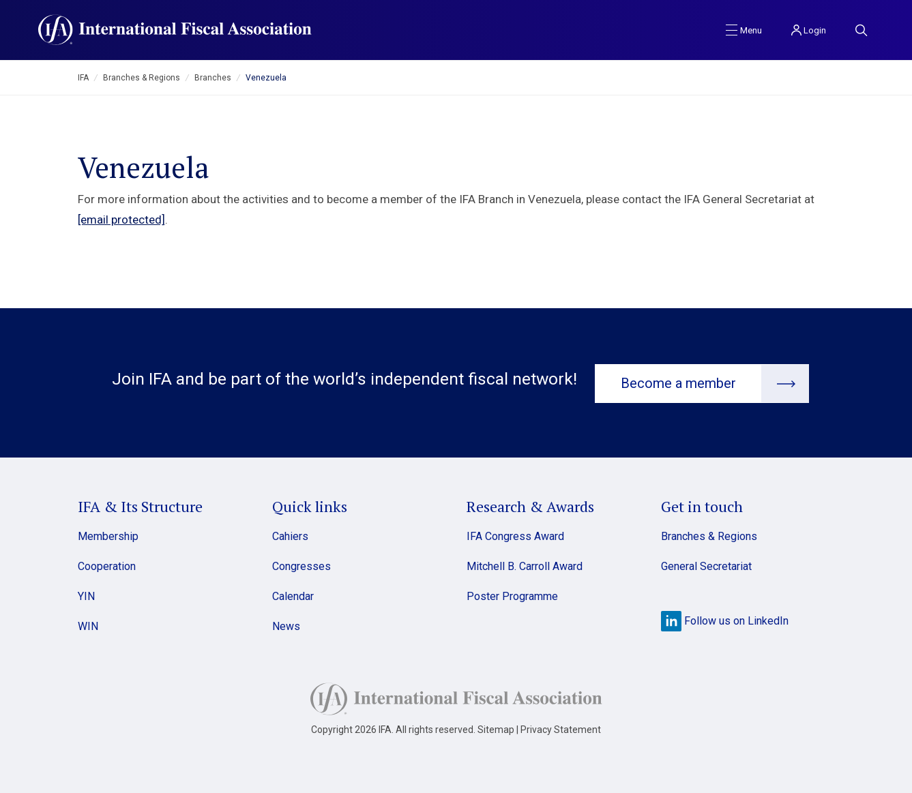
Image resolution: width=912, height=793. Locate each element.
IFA (83, 78)
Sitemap (495, 728)
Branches (212, 78)
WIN (88, 624)
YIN (86, 594)
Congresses (301, 564)
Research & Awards (530, 505)
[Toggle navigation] (744, 29)
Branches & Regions (141, 78)
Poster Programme (512, 594)
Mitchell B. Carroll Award (525, 564)
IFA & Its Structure (140, 505)
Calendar (293, 594)
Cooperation (107, 564)
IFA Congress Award (515, 534)
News (286, 624)
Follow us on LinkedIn (725, 619)
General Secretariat (706, 564)
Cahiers (290, 534)
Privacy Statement (560, 728)
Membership (108, 534)
